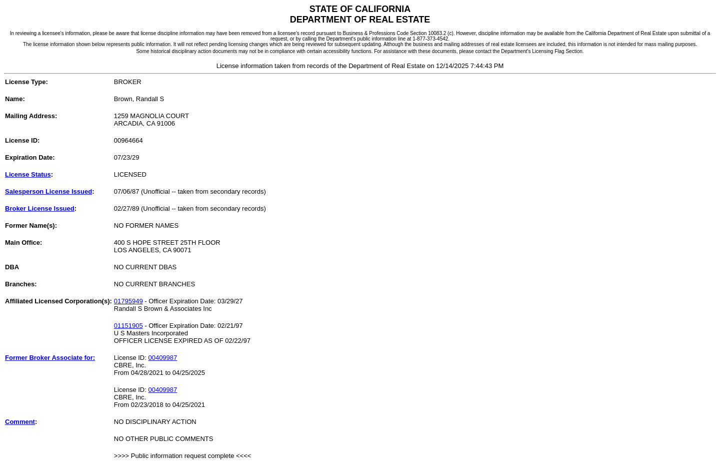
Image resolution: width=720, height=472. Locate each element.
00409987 (162, 357)
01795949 (128, 301)
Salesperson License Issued (48, 191)
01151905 (128, 325)
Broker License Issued (39, 208)
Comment (20, 421)
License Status (28, 174)
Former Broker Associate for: (50, 357)
